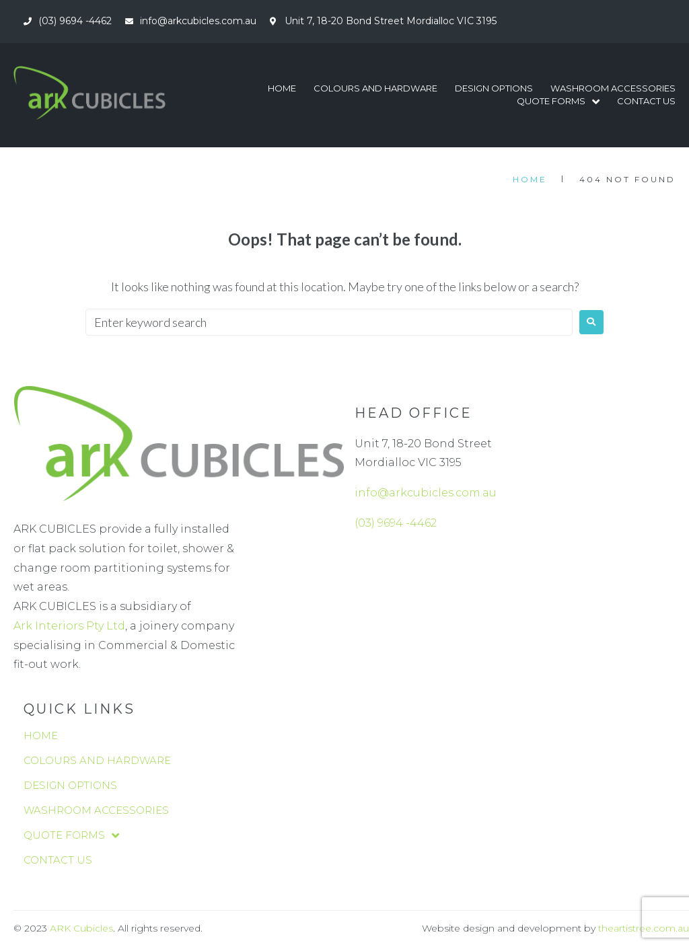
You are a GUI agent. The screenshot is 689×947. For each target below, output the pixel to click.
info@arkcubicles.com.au (426, 492)
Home (530, 179)
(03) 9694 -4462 (396, 523)
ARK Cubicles (81, 928)
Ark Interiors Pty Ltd (69, 625)
